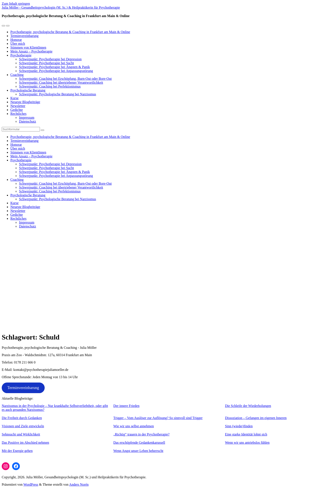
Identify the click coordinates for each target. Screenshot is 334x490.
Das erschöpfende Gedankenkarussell (139, 442)
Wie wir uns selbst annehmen (133, 426)
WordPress (30, 484)
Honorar (16, 40)
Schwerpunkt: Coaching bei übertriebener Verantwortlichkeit (61, 82)
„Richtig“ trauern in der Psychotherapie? (141, 434)
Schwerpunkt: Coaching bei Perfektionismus (50, 86)
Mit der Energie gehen (17, 451)
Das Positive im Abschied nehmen (25, 442)
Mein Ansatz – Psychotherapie (31, 51)
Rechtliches (18, 113)
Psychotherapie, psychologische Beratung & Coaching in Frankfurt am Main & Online (70, 32)
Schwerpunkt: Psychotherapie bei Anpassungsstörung (56, 71)
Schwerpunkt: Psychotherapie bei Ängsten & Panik (54, 67)
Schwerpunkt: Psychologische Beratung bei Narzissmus (57, 94)
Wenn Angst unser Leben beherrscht (138, 451)
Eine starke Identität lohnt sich (246, 434)
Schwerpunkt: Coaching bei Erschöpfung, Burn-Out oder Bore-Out (65, 78)
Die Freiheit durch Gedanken (22, 418)
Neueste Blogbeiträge (25, 102)
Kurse (14, 98)
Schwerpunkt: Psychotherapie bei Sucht (46, 63)
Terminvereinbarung (24, 36)
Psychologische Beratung (27, 90)
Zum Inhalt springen (16, 3)
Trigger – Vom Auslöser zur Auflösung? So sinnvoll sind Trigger (158, 418)
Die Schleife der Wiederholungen (248, 406)
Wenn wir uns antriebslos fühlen (247, 442)
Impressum (26, 117)
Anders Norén (78, 484)
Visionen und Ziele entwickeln (23, 426)
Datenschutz (27, 121)
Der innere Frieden (126, 406)
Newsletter (17, 106)
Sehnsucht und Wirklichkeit (21, 434)
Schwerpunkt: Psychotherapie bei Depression (50, 59)
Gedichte (16, 110)
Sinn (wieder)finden (239, 426)
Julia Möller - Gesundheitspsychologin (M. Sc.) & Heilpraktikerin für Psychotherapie (61, 7)
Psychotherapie (21, 55)
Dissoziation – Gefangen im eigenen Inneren (256, 418)
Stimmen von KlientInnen (28, 47)
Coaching (17, 75)
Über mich (17, 43)
